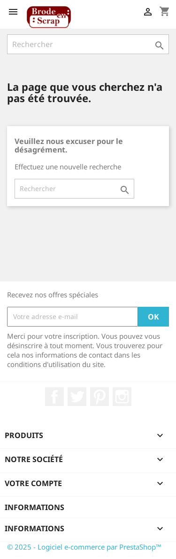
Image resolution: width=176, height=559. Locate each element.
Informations (34, 507)
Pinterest (99, 396)
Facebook (54, 396)
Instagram (122, 396)
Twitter (77, 396)
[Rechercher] (88, 44)
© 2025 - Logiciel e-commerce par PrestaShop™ (84, 546)
